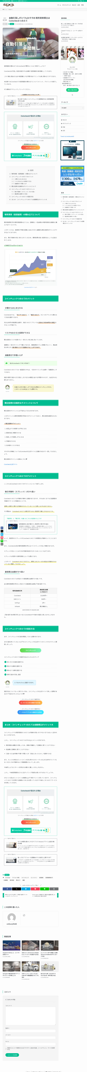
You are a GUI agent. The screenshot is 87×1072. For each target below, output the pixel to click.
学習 (64, 127)
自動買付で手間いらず (21, 183)
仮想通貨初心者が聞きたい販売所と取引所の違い (34, 524)
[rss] (81, 1)
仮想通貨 (41, 877)
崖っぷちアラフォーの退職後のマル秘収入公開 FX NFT (34, 857)
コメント (8, 1005)
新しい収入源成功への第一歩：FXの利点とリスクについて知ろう (72, 25)
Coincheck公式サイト (29, 287)
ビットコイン (34, 877)
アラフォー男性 (15, 877)
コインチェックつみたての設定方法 (22, 197)
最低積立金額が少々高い (21, 194)
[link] (24, 915)
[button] (7, 888)
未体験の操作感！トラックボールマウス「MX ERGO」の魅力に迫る (72, 39)
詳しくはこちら (72, 90)
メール (7, 1035)
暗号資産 (12, 880)
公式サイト (36, 140)
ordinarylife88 (12, 924)
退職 (24, 880)
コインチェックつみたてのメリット (22, 177)
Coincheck (7, 877)
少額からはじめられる (21, 179)
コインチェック (31, 148)
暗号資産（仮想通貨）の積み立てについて (24, 174)
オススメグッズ (67, 123)
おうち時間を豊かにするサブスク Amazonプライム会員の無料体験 (36, 842)
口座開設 (6, 880)
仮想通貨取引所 (49, 877)
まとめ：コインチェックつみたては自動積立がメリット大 (29, 199)
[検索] (83, 1)
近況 (64, 130)
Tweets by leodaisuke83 (67, 136)
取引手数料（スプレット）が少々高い (25, 192)
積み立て (18, 880)
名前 (7, 1028)
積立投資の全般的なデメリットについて (24, 186)
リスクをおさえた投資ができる (23, 181)
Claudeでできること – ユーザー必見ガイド (72, 32)
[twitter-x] (79, 1)
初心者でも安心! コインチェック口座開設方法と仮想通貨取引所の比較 (36, 100)
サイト (7, 1041)
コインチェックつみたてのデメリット (23, 189)
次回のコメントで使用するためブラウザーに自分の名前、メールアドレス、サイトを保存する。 (31, 1048)
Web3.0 (11, 24)
